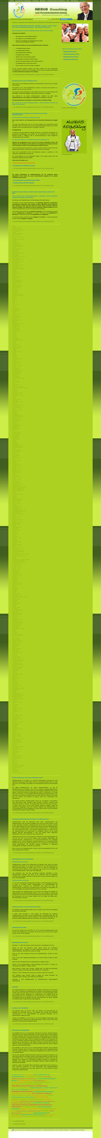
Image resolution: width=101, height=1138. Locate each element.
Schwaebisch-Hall (16, 659)
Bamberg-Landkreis (16, 273)
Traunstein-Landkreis (17, 702)
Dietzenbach (15, 321)
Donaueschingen (16, 328)
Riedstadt (14, 629)
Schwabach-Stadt (16, 656)
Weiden (14, 737)
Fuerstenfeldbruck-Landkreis (18, 378)
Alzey (13, 235)
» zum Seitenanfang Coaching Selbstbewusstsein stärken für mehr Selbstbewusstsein (33, 74)
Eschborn (14, 349)
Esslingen (14, 350)
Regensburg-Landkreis (17, 613)
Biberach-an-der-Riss (17, 285)
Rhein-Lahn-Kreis (16, 624)
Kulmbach (14, 477)
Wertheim (14, 750)
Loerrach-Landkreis (16, 505)
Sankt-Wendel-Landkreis (17, 652)
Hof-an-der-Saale (16, 432)
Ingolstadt (14, 442)
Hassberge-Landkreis (17, 410)
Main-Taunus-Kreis (16, 516)
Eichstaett (14, 335)
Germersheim (15, 393)
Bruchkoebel (15, 297)
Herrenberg (14, 424)
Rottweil (14, 642)
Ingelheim (14, 441)
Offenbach (14, 581)
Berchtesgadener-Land (17, 280)
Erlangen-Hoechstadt (17, 346)
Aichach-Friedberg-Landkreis (18, 230)
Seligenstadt (15, 670)
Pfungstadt (14, 600)
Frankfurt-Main (15, 363)
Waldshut (14, 732)
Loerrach (14, 504)
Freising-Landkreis (16, 368)
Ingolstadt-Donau (16, 444)
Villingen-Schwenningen (17, 722)
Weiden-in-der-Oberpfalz (17, 738)
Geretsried (14, 391)
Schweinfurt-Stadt (16, 668)
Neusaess (14, 557)
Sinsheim (14, 678)
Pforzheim (14, 598)
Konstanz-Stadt (15, 473)
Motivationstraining (16, 1089)
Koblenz (14, 468)
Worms (14, 761)
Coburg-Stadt (15, 308)
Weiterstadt (14, 747)
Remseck (14, 615)
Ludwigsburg (15, 507)
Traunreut (14, 700)
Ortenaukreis (15, 587)
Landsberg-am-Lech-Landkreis (19, 487)
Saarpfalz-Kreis (15, 649)
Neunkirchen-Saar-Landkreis (18, 556)
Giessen (14, 398)
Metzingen (14, 534)
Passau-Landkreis (16, 593)
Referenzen (64, 19)
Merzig (13, 531)
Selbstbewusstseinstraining (22, 1091)
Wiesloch (14, 759)
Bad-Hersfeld (15, 254)
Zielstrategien (16, 1114)
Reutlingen (14, 618)
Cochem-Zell (15, 310)
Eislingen (14, 336)
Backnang (14, 251)
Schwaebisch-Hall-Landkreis (18, 660)
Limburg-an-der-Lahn (17, 500)
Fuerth (13, 379)
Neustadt (14, 558)
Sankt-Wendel (15, 653)
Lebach (14, 491)
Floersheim (14, 356)
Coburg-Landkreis (16, 309)
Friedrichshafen (15, 376)
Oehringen (14, 580)
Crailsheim (14, 311)
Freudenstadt (15, 369)
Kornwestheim (15, 475)
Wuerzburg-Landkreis (17, 766)
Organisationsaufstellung (20, 1105)
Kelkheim (14, 461)
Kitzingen (14, 466)
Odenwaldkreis (15, 579)
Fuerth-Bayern (15, 380)
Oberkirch (14, 576)
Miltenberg (14, 536)
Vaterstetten (15, 719)
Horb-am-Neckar (16, 438)
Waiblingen (14, 726)
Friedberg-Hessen (16, 373)
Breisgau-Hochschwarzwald (18, 295)
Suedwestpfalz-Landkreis (18, 695)
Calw (13, 303)
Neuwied (14, 567)
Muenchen (14, 543)
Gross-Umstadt (15, 406)
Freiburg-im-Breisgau (17, 365)
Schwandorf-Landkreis (17, 663)
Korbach (14, 474)
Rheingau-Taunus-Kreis (17, 621)
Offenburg (14, 585)
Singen (13, 676)
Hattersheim (15, 412)
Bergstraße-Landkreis (17, 281)
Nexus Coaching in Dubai (27, 1113)
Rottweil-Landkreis (16, 643)
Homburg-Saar (15, 436)
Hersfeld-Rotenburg (16, 425)
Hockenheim (15, 429)
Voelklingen (14, 723)
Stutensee (14, 690)
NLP (23, 1082)
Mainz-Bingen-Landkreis (17, 519)
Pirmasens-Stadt (16, 602)
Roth (13, 636)
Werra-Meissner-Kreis (17, 749)
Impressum (46, 15)
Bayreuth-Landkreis (16, 276)
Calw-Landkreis (15, 304)
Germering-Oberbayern (17, 392)
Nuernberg (14, 570)
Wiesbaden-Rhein (16, 757)
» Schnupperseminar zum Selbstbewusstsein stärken (28, 1111)
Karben (14, 448)
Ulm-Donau (14, 714)
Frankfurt (14, 361)
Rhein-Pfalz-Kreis (16, 626)
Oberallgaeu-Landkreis (17, 574)
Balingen (14, 271)
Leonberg (14, 495)
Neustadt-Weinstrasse (17, 564)
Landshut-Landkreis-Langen (18, 489)
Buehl (13, 301)
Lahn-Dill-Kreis (15, 481)
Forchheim (14, 357)
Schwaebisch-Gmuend (17, 657)
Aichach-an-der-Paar (17, 228)
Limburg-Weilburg (16, 501)
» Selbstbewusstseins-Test (17, 1074)
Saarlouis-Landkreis (16, 648)
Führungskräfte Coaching (25, 1080)
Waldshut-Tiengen (16, 735)
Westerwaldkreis (16, 751)
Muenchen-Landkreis (17, 544)
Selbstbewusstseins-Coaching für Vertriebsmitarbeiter (32, 1101)
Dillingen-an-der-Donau (17, 323)
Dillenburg (14, 322)
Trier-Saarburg (15, 704)
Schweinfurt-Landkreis (17, 667)
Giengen (14, 397)
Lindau (13, 502)
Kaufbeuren (15, 456)
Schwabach (15, 655)
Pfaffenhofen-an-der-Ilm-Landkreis (20, 597)
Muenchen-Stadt (16, 545)
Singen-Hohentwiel (16, 677)
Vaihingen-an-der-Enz (17, 718)
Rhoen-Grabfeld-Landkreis (18, 628)
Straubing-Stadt (15, 689)
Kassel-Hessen (15, 454)
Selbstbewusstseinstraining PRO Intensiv (21, 1087)
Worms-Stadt (15, 763)
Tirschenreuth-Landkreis (17, 698)
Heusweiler (14, 427)
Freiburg (14, 364)
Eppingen (14, 342)
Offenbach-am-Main (16, 583)
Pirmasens (14, 601)
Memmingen (15, 529)
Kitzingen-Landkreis (16, 467)
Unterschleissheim (16, 717)
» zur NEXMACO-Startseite (40, 1103)
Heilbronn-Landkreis (16, 419)
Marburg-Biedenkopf (16, 527)
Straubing (14, 687)
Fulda (13, 383)
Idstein (13, 440)
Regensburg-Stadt (16, 614)
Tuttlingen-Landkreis (16, 710)
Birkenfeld (14, 288)
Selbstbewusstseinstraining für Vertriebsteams (29, 1086)
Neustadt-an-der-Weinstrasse (19, 562)
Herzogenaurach (16, 426)
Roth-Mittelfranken (16, 639)
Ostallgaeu (14, 590)
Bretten (14, 296)
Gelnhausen (15, 390)
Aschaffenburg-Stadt (16, 246)
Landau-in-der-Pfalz (16, 484)
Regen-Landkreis (16, 611)
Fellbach (14, 354)
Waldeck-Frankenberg (17, 729)
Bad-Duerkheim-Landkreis (18, 253)
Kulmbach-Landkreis (16, 479)
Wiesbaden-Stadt (16, 758)
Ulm (13, 712)
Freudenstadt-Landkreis (17, 370)
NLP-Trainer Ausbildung (32, 1082)
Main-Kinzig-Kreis (16, 512)
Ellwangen (14, 337)
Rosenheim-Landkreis (17, 634)
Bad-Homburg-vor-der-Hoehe (18, 256)
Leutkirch (14, 496)
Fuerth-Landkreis (16, 382)
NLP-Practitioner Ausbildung (42, 1093)
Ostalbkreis (14, 588)
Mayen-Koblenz (15, 528)
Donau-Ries (15, 329)
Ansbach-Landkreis (16, 242)
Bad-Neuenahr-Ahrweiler (17, 265)
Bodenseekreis (15, 292)
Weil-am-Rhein (15, 739)
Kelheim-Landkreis (16, 460)
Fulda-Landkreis (16, 384)
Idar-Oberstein (15, 439)
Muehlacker (15, 539)
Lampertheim (15, 483)
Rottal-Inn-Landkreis (16, 640)
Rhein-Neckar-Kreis (16, 625)
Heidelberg (14, 413)
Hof (13, 431)
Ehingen (14, 334)
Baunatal (14, 274)
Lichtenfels (14, 497)
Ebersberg (14, 332)
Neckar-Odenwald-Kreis (17, 548)
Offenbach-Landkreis (17, 584)
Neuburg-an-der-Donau (17, 550)
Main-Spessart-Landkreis (17, 514)
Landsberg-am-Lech (16, 486)
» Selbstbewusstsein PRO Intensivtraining (32, 1114)
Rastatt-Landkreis (16, 607)
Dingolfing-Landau (16, 325)
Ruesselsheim (15, 645)
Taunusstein (15, 697)
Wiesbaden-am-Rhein (17, 756)
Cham (13, 306)
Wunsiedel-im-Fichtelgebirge (18, 765)
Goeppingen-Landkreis (17, 401)
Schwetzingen (15, 669)
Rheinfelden (15, 620)
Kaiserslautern (15, 445)
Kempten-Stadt (15, 463)
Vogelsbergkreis (15, 724)
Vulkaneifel (14, 725)
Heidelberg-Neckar (16, 414)
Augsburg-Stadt (15, 249)
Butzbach (14, 302)
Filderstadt (14, 355)
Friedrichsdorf (15, 375)
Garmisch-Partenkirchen (17, 386)
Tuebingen (14, 707)
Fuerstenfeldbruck (16, 377)
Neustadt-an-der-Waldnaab (18, 560)
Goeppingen (15, 400)
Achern (14, 226)
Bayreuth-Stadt (15, 278)
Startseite (14, 22)
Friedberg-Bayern (16, 372)
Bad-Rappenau (15, 266)
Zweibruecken (15, 771)
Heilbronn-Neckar (16, 420)
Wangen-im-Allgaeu (16, 736)
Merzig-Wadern (15, 532)
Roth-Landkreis (15, 638)
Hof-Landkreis (15, 434)
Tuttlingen (14, 709)
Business (38, 1099)
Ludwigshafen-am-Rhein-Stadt (19, 510)
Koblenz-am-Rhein (16, 469)
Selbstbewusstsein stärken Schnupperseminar (22, 1093)
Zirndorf (14, 768)
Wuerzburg (14, 764)
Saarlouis (14, 647)
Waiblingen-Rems (16, 728)
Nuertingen (14, 573)
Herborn (14, 422)
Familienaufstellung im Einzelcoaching (23, 1097)
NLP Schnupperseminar (38, 1080)
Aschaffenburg (15, 244)
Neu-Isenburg (15, 552)
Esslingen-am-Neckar (17, 351)
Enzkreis (14, 341)
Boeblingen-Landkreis (17, 294)
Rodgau (14, 631)
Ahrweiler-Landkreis (16, 227)
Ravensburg (15, 608)
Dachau (14, 313)
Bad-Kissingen (15, 258)
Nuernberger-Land (16, 571)
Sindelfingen (15, 675)
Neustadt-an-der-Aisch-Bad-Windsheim (21, 559)
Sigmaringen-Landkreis (17, 674)
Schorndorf (14, 654)
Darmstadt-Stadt (16, 317)
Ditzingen (14, 327)
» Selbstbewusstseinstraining (43, 1091)
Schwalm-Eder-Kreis (16, 661)
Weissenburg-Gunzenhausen (18, 746)
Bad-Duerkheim (15, 252)
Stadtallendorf (15, 683)
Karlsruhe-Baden (16, 449)
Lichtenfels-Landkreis (17, 498)
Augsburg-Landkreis (16, 248)
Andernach (14, 240)
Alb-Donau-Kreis (16, 231)
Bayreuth (14, 275)
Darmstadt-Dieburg (16, 316)
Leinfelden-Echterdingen (17, 494)
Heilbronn (14, 418)
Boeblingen (14, 293)
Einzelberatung (47, 1109)
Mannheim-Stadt (16, 524)
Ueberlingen (15, 711)
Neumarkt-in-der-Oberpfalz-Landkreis (20, 553)
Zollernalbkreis (15, 770)
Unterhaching (15, 716)
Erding (13, 343)
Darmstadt (14, 315)
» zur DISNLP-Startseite (34, 1076)
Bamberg (14, 272)
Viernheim (14, 721)
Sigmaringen (15, 673)
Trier (13, 703)
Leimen (14, 493)
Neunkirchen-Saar (16, 555)
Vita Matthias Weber (27, 19)
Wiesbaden (14, 754)
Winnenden (14, 760)
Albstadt (14, 232)
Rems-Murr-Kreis (16, 617)
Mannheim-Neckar (16, 523)
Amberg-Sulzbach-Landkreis (18, 239)
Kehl (13, 459)
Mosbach (14, 538)
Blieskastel (14, 290)
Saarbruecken (15, 646)
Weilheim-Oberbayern (17, 740)
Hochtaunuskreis (16, 428)
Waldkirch (14, 730)
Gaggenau (14, 385)
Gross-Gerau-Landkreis (17, 405)
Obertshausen (15, 577)
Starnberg (14, 684)
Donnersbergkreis (16, 330)
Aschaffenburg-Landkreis (17, 245)
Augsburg (14, 247)
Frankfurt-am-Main (16, 362)
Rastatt (14, 606)
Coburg (14, 307)
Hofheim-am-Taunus (16, 433)
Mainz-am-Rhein (16, 518)
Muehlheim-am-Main (16, 542)
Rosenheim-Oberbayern (17, 635)
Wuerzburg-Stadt (16, 767)
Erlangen (14, 345)
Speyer (14, 681)
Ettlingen (14, 352)
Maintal (14, 515)
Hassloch (14, 411)
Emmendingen (15, 338)
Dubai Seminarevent (42, 1113)
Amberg (14, 238)
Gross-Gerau (15, 404)
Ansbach (14, 241)
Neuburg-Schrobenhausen (18, 551)
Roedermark (15, 632)
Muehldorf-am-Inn (16, 541)
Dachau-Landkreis (16, 314)
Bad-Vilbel (14, 269)
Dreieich (14, 331)
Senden (14, 671)
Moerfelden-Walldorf (16, 537)
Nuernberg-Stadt (16, 572)
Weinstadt (14, 745)
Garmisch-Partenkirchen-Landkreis (20, 387)
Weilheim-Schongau (16, 742)
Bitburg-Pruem (15, 289)
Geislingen (14, 389)
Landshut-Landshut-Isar (17, 488)
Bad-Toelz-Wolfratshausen (18, 268)
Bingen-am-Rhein (16, 287)
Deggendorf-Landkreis (17, 320)
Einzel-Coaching (41, 1097)
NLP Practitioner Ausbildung (32, 1084)
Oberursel (14, 578)
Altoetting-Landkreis (16, 234)
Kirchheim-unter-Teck (17, 465)
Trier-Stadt (14, 705)
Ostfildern (14, 591)
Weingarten (14, 743)
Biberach (14, 283)
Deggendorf (15, 318)
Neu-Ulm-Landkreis (16, 566)
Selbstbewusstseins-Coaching (38, 1095)
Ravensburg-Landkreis (17, 609)
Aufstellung (24, 1089)
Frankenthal (15, 359)
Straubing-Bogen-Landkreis (18, 688)
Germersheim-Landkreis (17, 394)
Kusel (13, 480)
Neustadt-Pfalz (15, 563)
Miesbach (14, 535)
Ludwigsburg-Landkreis (17, 508)
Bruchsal (14, 299)
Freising (14, 366)
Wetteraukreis (15, 752)
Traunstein (14, 701)
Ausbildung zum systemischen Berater (30, 1109)
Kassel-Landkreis (16, 455)
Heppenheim (15, 421)
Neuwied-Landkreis (16, 569)
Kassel (13, 453)
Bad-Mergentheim (16, 262)
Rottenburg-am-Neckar (17, 641)
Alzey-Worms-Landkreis (17, 237)
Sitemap (67, 15)
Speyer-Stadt (15, 682)
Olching (14, 586)
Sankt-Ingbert (15, 650)
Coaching (50, 1095)
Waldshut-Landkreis (16, 733)
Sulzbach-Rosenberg (17, 696)
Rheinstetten (15, 627)
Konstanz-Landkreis (16, 472)
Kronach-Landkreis (16, 476)
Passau (14, 592)
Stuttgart (14, 691)
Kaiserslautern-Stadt (16, 447)
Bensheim (14, 279)
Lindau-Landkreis (16, 503)
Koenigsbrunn (15, 470)
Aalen (13, 225)
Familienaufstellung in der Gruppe (21, 1095)
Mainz (13, 517)
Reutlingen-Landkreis (17, 619)
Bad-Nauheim (15, 264)
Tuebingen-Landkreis (17, 708)
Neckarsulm (15, 549)
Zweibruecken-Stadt (16, 772)
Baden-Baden (15, 255)
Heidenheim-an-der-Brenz (18, 415)
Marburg (14, 525)
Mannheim (14, 521)
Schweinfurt (15, 666)
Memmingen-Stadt (16, 530)
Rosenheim (14, 633)
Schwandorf (15, 662)
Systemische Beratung (29, 1074)
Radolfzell (14, 605)
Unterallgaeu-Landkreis (17, 715)
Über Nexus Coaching (16, 19)
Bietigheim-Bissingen (17, 286)
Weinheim (14, 744)
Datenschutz (57, 15)
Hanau (13, 408)
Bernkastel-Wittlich (16, 282)
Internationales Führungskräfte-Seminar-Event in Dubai (37, 1116)
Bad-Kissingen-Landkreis (17, 259)
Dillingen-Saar (15, 324)
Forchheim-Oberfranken (17, 358)
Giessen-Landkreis (16, 399)
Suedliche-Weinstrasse (17, 694)
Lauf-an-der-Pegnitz (16, 490)
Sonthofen (14, 680)
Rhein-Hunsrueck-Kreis (17, 622)
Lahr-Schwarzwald (16, 482)
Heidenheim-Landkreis (17, 417)
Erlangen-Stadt (15, 348)
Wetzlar (14, 753)
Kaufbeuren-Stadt (16, 458)
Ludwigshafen (15, 509)
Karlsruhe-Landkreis (16, 451)
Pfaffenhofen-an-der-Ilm (17, 595)
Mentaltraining (48, 1114)
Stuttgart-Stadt (15, 692)
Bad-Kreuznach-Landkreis (18, 261)
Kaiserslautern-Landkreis (17, 446)
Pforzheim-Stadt (16, 599)
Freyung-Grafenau (16, 371)
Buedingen (14, 300)
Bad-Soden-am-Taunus (17, 267)
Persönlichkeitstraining (30, 1107)
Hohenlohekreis (15, 435)
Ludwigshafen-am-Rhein (17, 511)
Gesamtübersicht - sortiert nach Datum (43, 1088)
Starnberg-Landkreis (16, 685)
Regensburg (15, 612)
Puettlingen (14, 604)
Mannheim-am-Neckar (17, 522)
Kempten (14, 462)
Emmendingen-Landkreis (17, 339)
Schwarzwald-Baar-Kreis (17, 664)
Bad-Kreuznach (15, 260)
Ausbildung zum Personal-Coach (27, 1078)
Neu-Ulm (14, 565)
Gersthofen (14, 396)
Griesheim (14, 403)
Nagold (14, 546)
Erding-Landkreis (16, 344)
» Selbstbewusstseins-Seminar (36, 1089)
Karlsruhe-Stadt (15, 452)
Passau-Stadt (15, 594)
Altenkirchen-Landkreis (17, 233)
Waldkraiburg (15, 731)
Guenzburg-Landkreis (17, 407)
